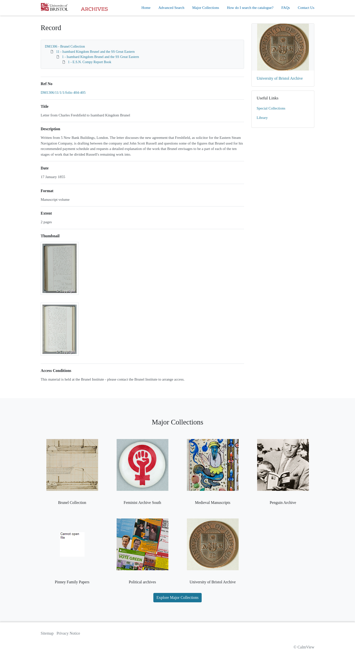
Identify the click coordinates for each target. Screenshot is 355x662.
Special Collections (271, 108)
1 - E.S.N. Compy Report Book (89, 62)
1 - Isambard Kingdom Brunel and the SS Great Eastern (100, 57)
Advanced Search (171, 8)
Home (146, 8)
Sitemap (47, 633)
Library (262, 118)
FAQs (285, 8)
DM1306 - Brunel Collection (65, 46)
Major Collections (205, 8)
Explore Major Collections (178, 597)
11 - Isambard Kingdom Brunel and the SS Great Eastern (95, 52)
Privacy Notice (68, 633)
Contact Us (306, 8)
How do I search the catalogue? (250, 8)
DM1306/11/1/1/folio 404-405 (63, 92)
